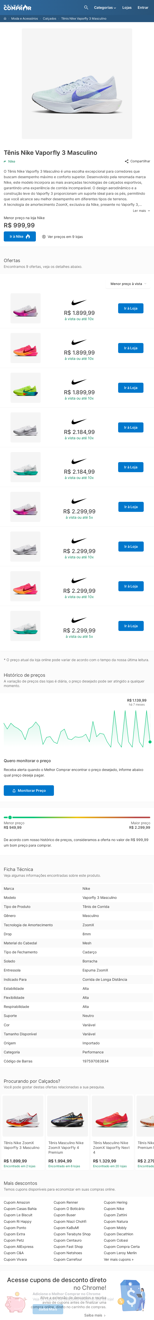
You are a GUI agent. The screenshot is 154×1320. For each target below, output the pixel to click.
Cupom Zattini (115, 1215)
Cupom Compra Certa (122, 1246)
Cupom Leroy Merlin (120, 1253)
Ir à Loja (130, 308)
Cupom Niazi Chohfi (70, 1221)
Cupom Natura (116, 1221)
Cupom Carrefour (68, 1259)
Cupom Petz (14, 1240)
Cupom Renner (66, 1202)
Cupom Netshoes (68, 1253)
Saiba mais (95, 1315)
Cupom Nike (114, 1208)
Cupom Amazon (17, 1202)
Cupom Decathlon (118, 1234)
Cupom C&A (14, 1253)
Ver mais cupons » (119, 1259)
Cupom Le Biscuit (18, 1215)
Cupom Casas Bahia (20, 1208)
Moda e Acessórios (24, 18)
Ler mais (141, 211)
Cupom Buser (65, 1215)
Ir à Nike (20, 236)
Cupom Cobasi (116, 1240)
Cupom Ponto (15, 1228)
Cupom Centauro (68, 1240)
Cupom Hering (115, 1202)
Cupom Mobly (115, 1228)
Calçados (49, 18)
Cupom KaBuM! (66, 1228)
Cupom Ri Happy (18, 1221)
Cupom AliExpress (18, 1246)
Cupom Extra (14, 1234)
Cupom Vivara (15, 1259)
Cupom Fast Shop (68, 1246)
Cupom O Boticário (69, 1208)
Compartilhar (137, 161)
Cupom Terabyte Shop (72, 1234)
